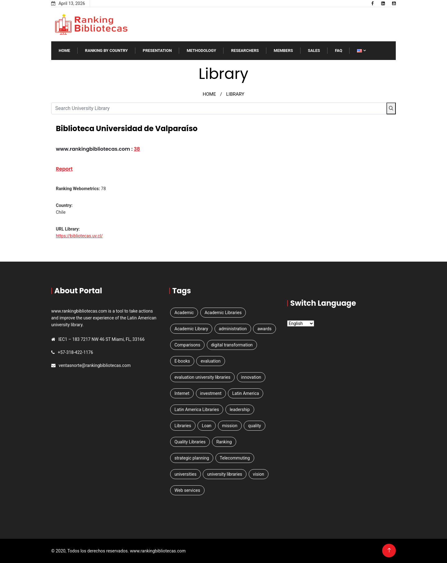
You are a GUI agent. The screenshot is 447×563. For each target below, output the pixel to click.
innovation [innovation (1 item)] (251, 377)
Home (64, 50)
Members (283, 50)
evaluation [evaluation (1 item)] (210, 361)
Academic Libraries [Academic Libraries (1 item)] (223, 312)
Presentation (157, 50)
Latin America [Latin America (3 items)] (245, 393)
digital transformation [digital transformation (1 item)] (232, 344)
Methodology (201, 50)
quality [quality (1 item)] (254, 425)
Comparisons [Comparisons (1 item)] (187, 344)
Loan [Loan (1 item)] (206, 425)
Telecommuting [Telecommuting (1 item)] (235, 457)
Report (64, 168)
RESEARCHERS (245, 50)
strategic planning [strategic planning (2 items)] (191, 457)
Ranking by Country (106, 50)
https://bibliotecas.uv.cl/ (79, 235)
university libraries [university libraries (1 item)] (224, 474)
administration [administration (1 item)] (233, 328)
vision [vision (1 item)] (258, 474)
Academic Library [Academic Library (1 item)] (191, 328)
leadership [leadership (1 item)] (240, 409)
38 (137, 149)
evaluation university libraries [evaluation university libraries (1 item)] (202, 377)
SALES (314, 50)
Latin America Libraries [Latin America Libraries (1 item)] (196, 409)
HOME (209, 94)
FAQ (338, 50)
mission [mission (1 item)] (229, 425)
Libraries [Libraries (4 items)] (182, 425)
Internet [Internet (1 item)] (181, 393)
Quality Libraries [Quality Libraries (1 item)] (189, 441)
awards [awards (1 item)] (264, 328)
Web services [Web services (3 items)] (187, 490)
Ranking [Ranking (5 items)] (224, 441)
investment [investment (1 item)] (211, 393)
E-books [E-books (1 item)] (182, 361)
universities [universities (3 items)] (185, 474)
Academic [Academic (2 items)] (184, 312)
